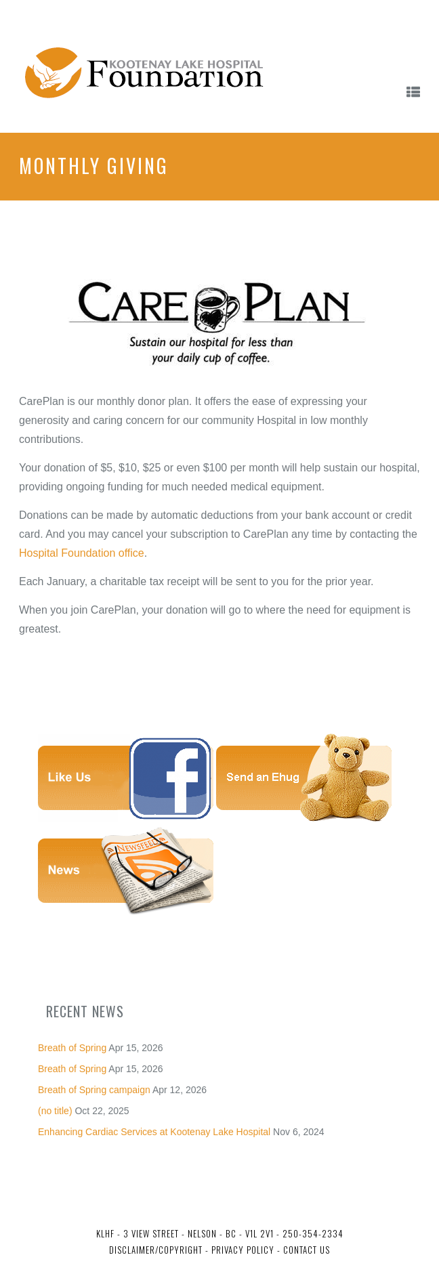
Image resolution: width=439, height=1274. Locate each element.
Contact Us (306, 1249)
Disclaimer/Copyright (156, 1249)
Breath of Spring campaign (94, 1089)
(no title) (55, 1110)
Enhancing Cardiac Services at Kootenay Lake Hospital (154, 1131)
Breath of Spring (72, 1047)
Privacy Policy (241, 1249)
